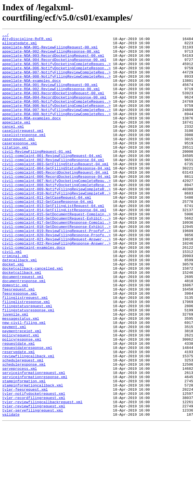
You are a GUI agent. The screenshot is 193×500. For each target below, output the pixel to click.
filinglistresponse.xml (26, 355)
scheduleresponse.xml (24, 431)
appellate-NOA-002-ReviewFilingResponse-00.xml (51, 55)
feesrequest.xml (18, 340)
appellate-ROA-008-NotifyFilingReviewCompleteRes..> (56, 130)
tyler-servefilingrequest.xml (32, 486)
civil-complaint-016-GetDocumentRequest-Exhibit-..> (56, 255)
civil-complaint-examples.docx (33, 290)
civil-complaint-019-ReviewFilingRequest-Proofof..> (56, 270)
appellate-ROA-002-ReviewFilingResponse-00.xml (51, 100)
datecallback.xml (19, 305)
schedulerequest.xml (22, 425)
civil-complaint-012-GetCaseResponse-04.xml (47, 235)
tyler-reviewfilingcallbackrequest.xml (42, 476)
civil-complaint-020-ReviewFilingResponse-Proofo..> (56, 275)
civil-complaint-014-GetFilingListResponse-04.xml (54, 245)
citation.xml (15, 170)
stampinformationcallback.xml (32, 456)
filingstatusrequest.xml (27, 360)
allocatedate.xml (19, 45)
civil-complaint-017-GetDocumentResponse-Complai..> (56, 260)
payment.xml (14, 385)
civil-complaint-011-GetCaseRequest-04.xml (46, 230)
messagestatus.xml (20, 375)
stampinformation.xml (24, 451)
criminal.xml (15, 300)
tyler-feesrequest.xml (25, 461)
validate (10, 491)
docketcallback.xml (21, 320)
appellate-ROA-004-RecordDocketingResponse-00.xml (54, 110)
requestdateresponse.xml (27, 410)
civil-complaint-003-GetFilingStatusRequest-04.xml (55, 190)
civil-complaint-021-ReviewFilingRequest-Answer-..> (56, 280)
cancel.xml (13, 145)
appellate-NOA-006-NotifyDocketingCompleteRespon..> (56, 75)
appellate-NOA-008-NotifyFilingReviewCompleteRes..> (56, 85)
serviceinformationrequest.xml (33, 441)
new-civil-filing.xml (24, 380)
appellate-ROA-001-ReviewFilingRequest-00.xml (50, 95)
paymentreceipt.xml (21, 390)
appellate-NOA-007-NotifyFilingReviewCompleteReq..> (56, 80)
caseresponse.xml (19, 165)
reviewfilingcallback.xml (28, 420)
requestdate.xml (18, 405)
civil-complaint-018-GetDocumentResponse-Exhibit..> (56, 265)
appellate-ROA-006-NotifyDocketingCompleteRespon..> (56, 120)
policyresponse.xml (21, 400)
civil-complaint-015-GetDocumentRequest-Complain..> (56, 250)
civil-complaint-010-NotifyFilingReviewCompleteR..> (56, 225)
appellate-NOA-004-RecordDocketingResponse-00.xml (54, 65)
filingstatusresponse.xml (28, 365)
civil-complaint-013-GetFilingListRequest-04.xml (53, 240)
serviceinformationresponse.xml (34, 446)
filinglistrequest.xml (25, 350)
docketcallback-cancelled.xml (32, 315)
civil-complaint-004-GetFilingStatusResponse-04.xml (56, 195)
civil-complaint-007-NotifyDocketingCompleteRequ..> (56, 210)
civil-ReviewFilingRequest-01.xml (37, 175)
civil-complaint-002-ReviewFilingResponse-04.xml (53, 185)
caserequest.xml (18, 160)
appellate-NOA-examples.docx (31, 90)
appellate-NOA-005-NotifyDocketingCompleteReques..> (56, 70)
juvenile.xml (15, 370)
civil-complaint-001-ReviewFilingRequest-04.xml (52, 180)
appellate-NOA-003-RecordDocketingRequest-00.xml (53, 60)
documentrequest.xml (22, 325)
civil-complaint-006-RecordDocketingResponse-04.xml (56, 205)
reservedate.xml (18, 415)
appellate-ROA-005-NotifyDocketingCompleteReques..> (56, 115)
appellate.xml (16, 140)
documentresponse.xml (24, 330)
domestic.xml (15, 335)
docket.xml (13, 310)
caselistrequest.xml (22, 150)
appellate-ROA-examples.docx (31, 135)
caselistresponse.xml (24, 155)
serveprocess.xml (19, 436)
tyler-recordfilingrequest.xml (33, 471)
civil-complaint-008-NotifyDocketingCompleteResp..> (56, 215)
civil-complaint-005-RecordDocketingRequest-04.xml (55, 200)
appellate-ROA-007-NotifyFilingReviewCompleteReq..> (56, 125)
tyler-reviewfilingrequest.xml (33, 481)
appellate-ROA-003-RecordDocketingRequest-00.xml (53, 105)
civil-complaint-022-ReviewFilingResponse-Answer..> (56, 285)
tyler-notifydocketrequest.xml (33, 466)
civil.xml (12, 295)
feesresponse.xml (19, 345)
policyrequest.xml (20, 395)
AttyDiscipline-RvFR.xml (27, 40)
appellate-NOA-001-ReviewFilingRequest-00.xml (50, 50)
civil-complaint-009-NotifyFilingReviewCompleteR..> (56, 220)
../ (5, 35)
